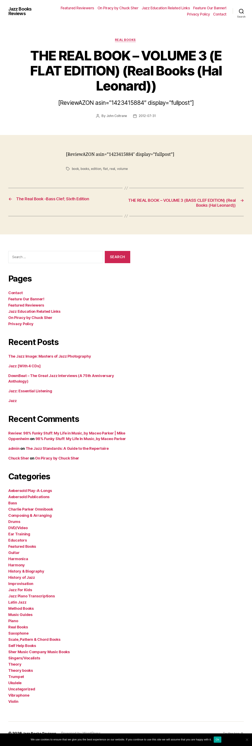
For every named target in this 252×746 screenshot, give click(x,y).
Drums (14, 522)
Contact (220, 14)
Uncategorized (21, 690)
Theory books (20, 671)
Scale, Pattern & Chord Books (34, 640)
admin (14, 449)
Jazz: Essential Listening (30, 392)
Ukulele (15, 684)
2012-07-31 (148, 117)
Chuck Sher (18, 459)
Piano (13, 622)
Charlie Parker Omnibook (30, 510)
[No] (247, 740)
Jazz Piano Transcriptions (31, 597)
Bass (12, 504)
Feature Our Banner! (210, 8)
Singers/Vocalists (24, 659)
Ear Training (19, 535)
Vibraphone (18, 696)
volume (124, 169)
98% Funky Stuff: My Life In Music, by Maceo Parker (80, 440)
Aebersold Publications (28, 498)
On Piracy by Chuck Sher (118, 8)
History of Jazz (21, 578)
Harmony (16, 566)
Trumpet (16, 678)
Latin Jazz (17, 603)
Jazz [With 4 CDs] (24, 367)
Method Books (21, 609)
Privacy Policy (198, 14)
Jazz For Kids (20, 591)
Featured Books (22, 547)
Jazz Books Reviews (21, 11)
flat (107, 169)
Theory (14, 665)
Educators (17, 541)
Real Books (126, 40)
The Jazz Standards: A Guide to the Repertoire (67, 449)
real (114, 169)
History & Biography (26, 572)
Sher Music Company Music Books (39, 653)
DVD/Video (18, 529)
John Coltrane (116, 117)
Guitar (13, 553)
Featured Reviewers (77, 8)
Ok (217, 739)
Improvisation (20, 584)
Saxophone (18, 634)
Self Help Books (22, 647)
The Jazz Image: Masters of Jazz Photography (49, 357)
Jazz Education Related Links (166, 8)
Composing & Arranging (30, 516)
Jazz (12, 402)
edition (98, 169)
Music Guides (20, 616)
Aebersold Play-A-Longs (30, 491)
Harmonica (18, 560)
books (86, 169)
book (76, 169)
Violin (13, 702)
